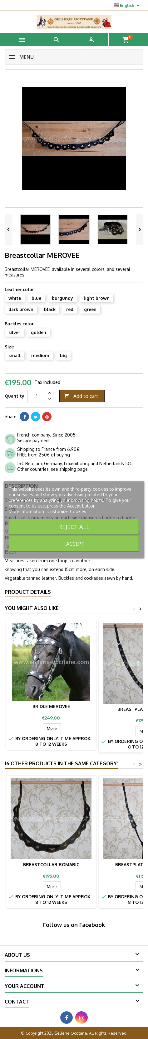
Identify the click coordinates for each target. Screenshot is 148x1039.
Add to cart (81, 396)
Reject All (73, 526)
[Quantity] (36, 396)
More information (27, 511)
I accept (73, 544)
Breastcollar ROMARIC (51, 864)
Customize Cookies (66, 511)
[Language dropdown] (127, 5)
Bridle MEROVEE (51, 706)
